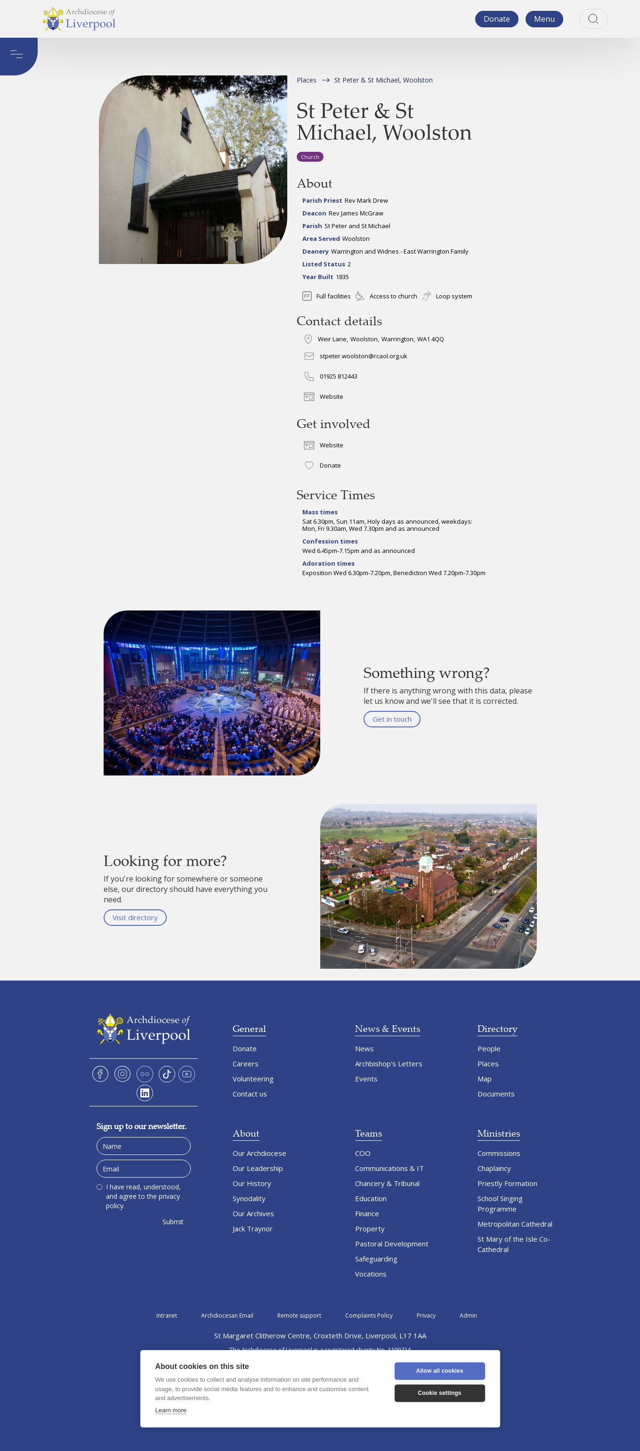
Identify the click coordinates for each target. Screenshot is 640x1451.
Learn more (170, 1410)
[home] (79, 18)
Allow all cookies (439, 1371)
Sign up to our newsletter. (141, 1126)
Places (306, 79)
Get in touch (392, 719)
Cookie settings (439, 1393)
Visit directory (135, 917)
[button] (544, 19)
